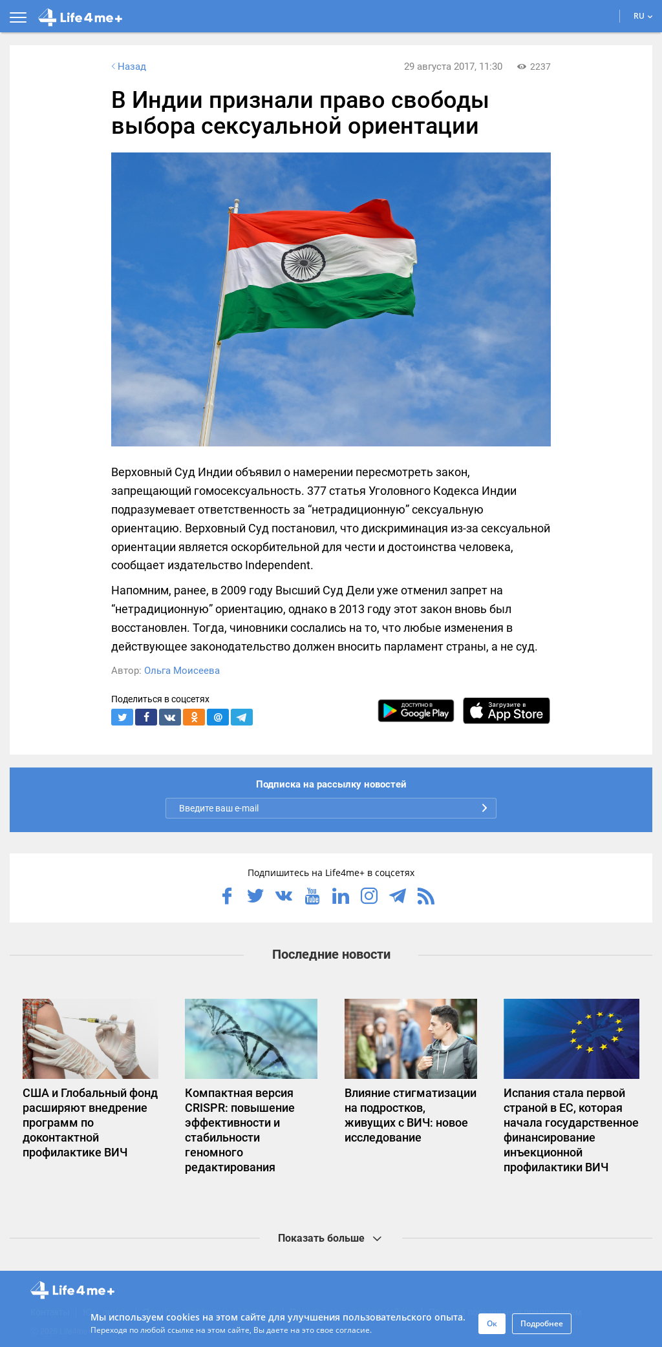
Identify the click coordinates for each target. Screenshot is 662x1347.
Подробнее (541, 1323)
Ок (492, 1323)
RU (643, 15)
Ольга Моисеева (182, 670)
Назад (127, 66)
